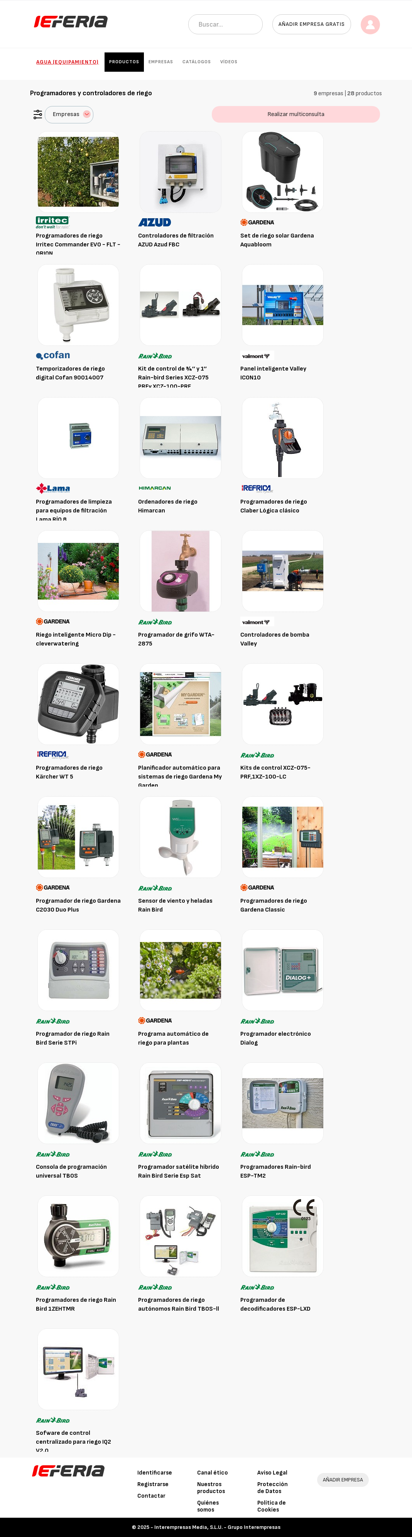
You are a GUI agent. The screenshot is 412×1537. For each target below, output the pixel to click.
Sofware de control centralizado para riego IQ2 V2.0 (73, 1441)
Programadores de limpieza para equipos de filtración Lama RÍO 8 (74, 510)
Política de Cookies (271, 1506)
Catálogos (196, 62)
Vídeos (229, 62)
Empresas (161, 62)
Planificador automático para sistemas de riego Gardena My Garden (180, 776)
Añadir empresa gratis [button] (312, 24)
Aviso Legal (272, 1472)
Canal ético (212, 1472)
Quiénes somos (208, 1506)
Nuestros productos (211, 1488)
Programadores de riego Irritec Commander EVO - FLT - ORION (78, 244)
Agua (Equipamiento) (67, 62)
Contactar (151, 1496)
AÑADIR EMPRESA (343, 1479)
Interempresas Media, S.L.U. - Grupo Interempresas (217, 1527)
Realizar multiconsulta (295, 114)
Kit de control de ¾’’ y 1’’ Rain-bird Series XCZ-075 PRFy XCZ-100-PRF (173, 377)
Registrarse (153, 1484)
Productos (124, 62)
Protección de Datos (272, 1488)
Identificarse (154, 1472)
